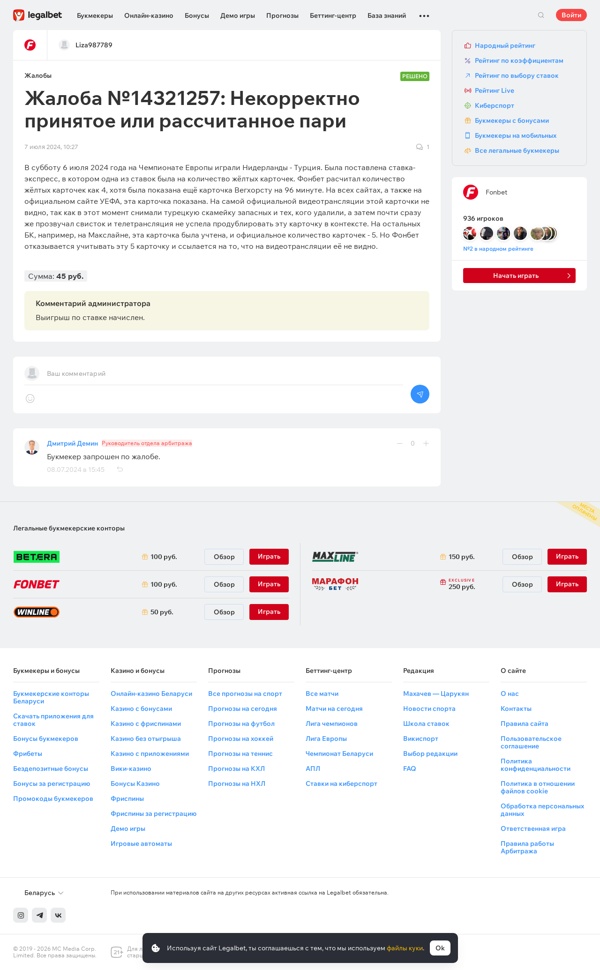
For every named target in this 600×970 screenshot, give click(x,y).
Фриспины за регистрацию (153, 813)
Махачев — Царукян (436, 693)
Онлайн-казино (148, 15)
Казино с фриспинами (146, 723)
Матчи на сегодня (334, 708)
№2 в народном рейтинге (498, 248)
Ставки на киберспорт (341, 783)
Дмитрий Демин (72, 443)
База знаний (387, 15)
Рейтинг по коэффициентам (519, 60)
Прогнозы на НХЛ (236, 783)
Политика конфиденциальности (535, 765)
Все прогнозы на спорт (245, 693)
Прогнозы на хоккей (240, 738)
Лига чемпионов (332, 723)
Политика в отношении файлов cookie (538, 787)
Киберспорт (494, 105)
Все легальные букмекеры (517, 150)
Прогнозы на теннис (240, 753)
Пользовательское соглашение (531, 742)
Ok (440, 948)
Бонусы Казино (135, 783)
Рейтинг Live (494, 90)
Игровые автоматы (141, 843)
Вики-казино (131, 768)
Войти (571, 15)
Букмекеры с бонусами (512, 120)
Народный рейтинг (505, 45)
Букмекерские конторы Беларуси (51, 697)
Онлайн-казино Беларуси (151, 693)
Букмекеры (95, 15)
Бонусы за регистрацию (51, 783)
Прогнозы (282, 15)
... (424, 11)
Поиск (541, 15)
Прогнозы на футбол (241, 723)
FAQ (409, 768)
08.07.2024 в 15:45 (76, 469)
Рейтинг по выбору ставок (517, 75)
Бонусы (197, 15)
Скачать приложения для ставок (53, 720)
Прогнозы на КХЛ (236, 768)
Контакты (516, 708)
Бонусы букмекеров (45, 738)
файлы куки (405, 948)
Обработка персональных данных (542, 810)
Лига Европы (326, 738)
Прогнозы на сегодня (242, 708)
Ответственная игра (533, 828)
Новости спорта (429, 708)
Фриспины (127, 798)
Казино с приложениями (150, 753)
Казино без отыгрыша (146, 738)
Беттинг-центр (333, 15)
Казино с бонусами (141, 708)
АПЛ (313, 768)
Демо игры (237, 15)
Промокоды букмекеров (53, 798)
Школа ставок (426, 723)
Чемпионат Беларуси (339, 753)
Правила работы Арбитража (527, 847)
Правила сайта (524, 723)
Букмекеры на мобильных (515, 135)
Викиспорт (420, 738)
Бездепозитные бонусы (50, 768)
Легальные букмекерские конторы (69, 528)
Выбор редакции (430, 753)
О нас (510, 693)
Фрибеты (27, 753)
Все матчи (322, 693)
